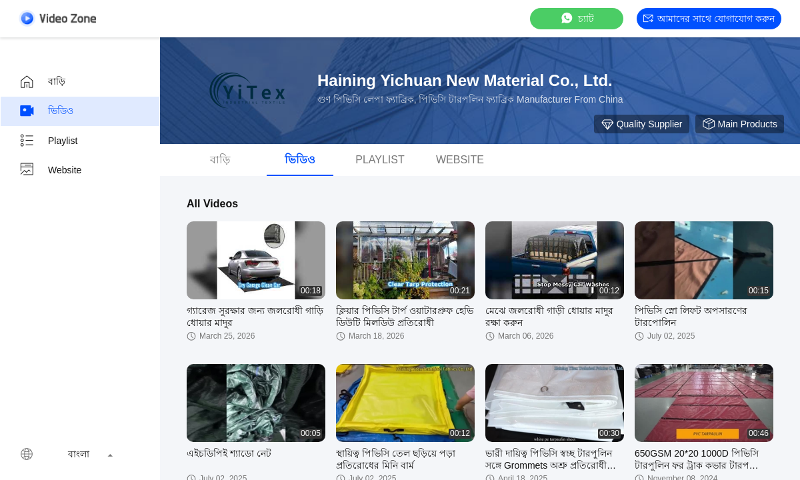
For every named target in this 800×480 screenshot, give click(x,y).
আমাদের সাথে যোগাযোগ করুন (709, 18)
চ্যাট (576, 18)
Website (50, 170)
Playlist (48, 141)
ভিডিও (46, 111)
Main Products (739, 124)
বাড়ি (42, 82)
